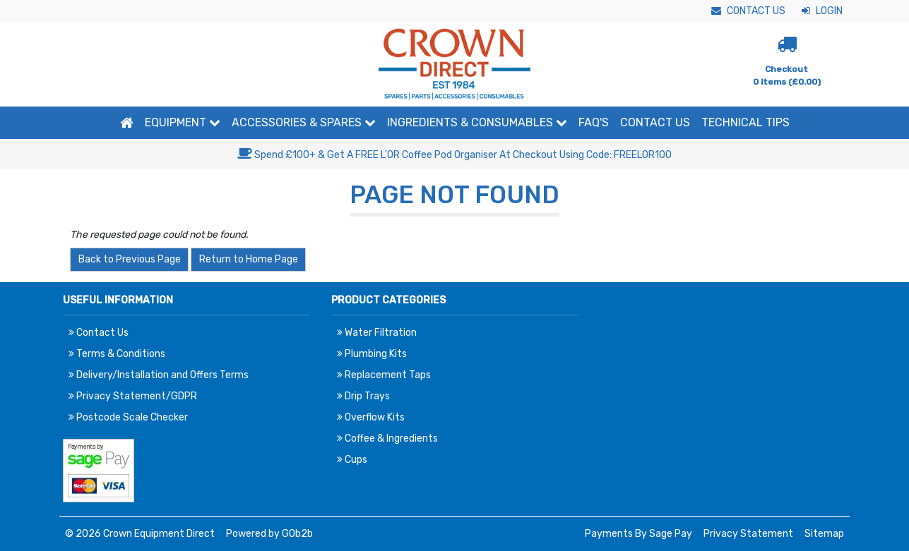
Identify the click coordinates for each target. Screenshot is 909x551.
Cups (352, 460)
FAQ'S (593, 122)
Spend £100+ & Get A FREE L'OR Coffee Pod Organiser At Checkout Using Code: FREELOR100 (454, 155)
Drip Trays (363, 396)
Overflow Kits (371, 417)
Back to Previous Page (129, 259)
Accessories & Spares (304, 122)
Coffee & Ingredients (387, 438)
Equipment (182, 122)
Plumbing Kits (372, 354)
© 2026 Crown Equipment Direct (140, 534)
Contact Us (748, 11)
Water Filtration (377, 333)
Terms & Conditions (117, 354)
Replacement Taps (384, 375)
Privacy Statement (748, 534)
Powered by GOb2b (269, 534)
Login (822, 11)
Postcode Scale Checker (128, 417)
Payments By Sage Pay (638, 534)
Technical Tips (745, 122)
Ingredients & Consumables (477, 122)
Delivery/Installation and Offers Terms (159, 375)
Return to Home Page (248, 259)
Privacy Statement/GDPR (133, 396)
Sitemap (824, 534)
